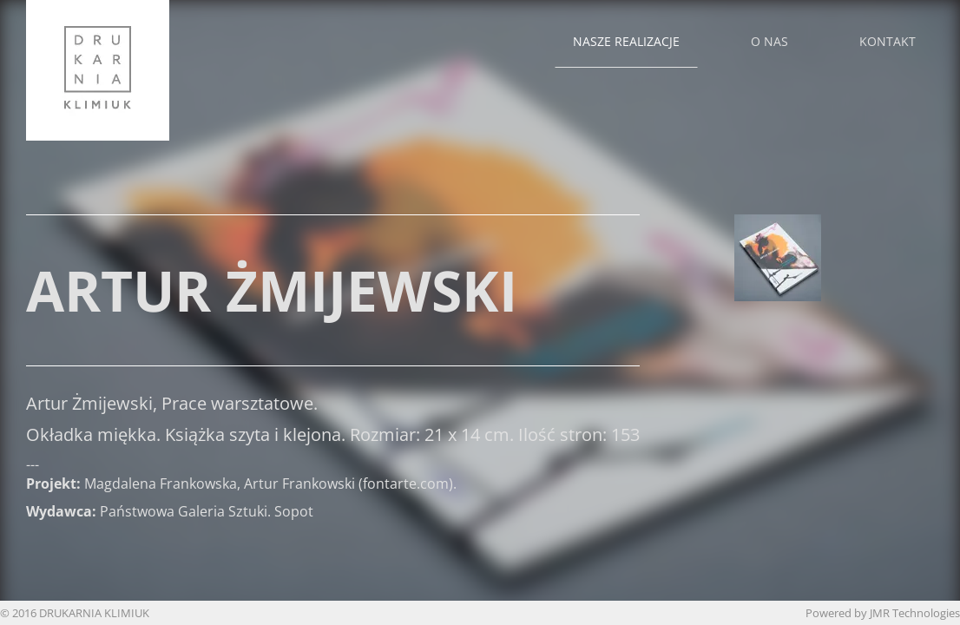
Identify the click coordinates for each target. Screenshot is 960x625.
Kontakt (887, 41)
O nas (769, 41)
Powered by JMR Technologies (882, 613)
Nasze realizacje (626, 41)
